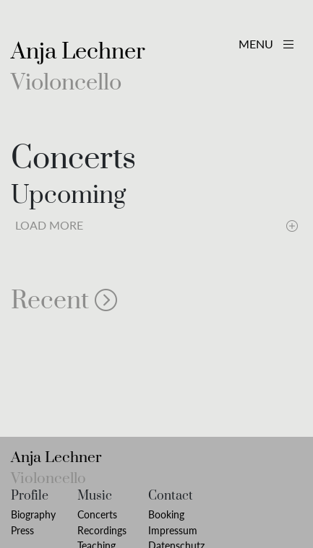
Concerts (97, 514)
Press (22, 530)
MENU (266, 44)
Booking (166, 514)
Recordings (102, 530)
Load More (156, 224)
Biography (33, 514)
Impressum (172, 530)
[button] (156, 301)
